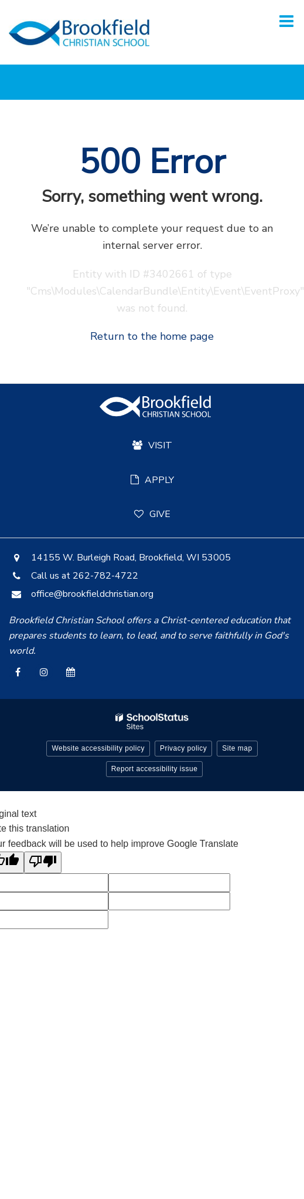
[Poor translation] (43, 863)
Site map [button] (237, 748)
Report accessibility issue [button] (154, 769)
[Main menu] (286, 20)
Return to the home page (152, 336)
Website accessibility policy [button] (98, 748)
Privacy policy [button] (183, 748)
